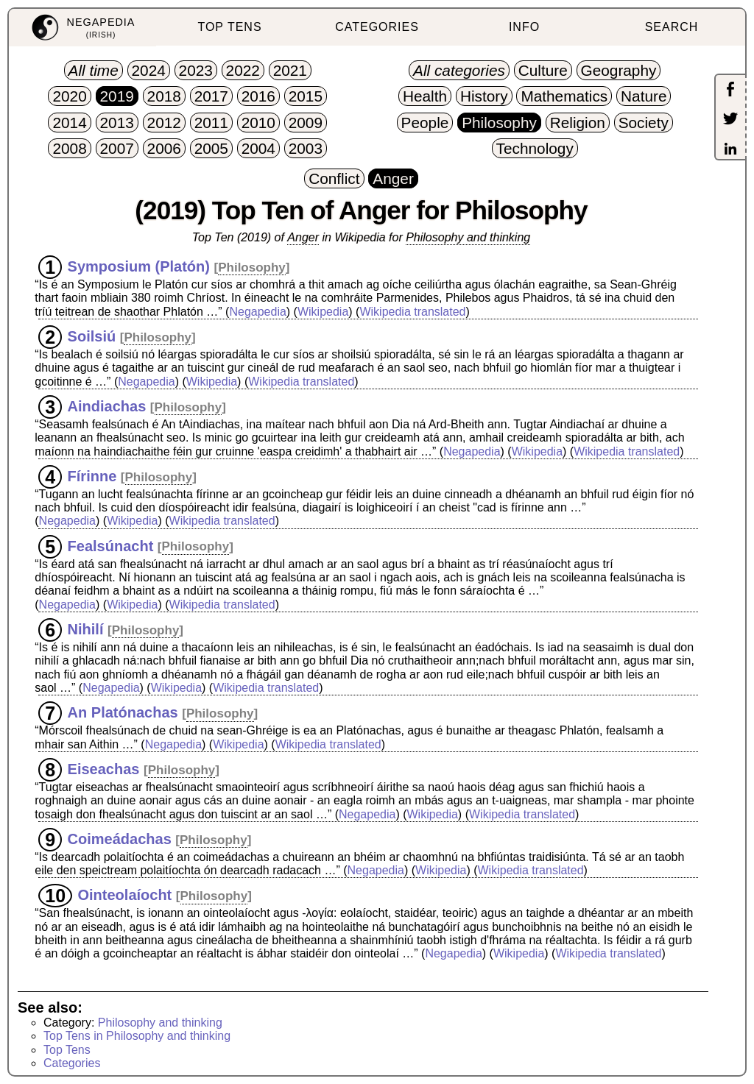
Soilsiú (92, 336)
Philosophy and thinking (468, 237)
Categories (71, 1063)
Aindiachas (107, 406)
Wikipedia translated (412, 311)
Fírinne (92, 476)
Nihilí (86, 629)
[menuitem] (82, 27)
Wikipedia (322, 311)
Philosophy (252, 267)
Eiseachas (104, 769)
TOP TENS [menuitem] (229, 27)
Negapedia (257, 311)
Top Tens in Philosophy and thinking (136, 1036)
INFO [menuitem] (524, 27)
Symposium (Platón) (139, 266)
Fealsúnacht (111, 545)
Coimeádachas (120, 839)
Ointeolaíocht (125, 895)
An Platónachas (123, 712)
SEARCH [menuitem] (672, 27)
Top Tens (67, 1050)
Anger (303, 237)
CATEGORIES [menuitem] (377, 27)
